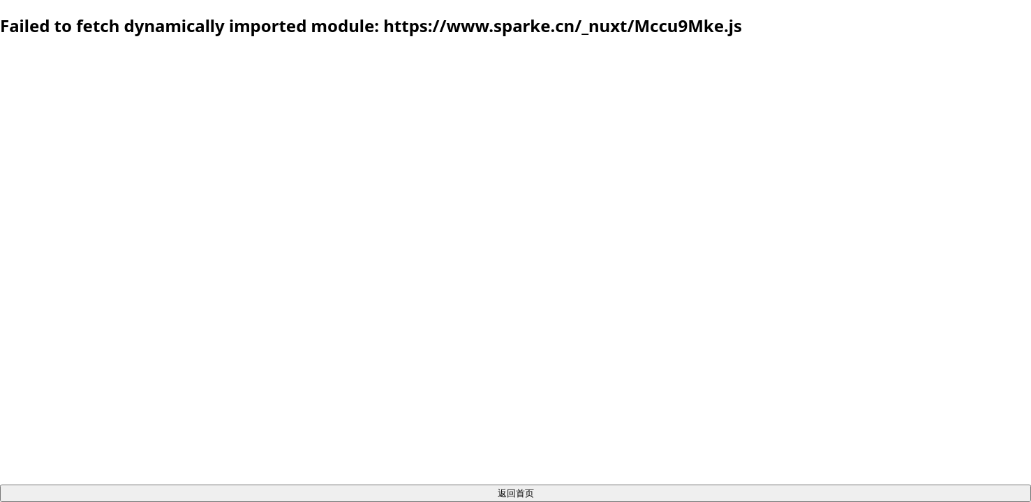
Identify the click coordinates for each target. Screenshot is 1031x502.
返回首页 (516, 493)
